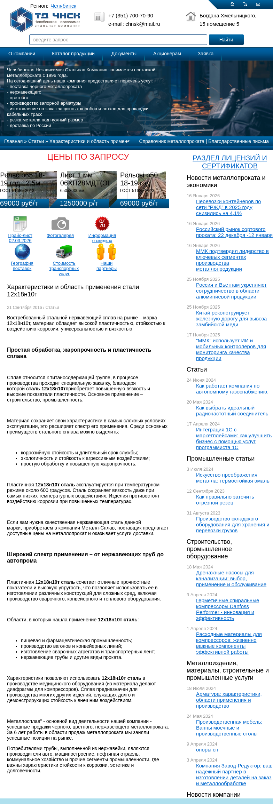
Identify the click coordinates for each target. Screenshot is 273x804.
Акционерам (167, 53)
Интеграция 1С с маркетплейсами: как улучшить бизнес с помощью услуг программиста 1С (234, 438)
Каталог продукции (73, 53)
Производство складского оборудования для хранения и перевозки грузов (233, 524)
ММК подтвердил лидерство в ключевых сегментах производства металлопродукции (232, 260)
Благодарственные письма (238, 141)
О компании (21, 53)
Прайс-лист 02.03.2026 (20, 238)
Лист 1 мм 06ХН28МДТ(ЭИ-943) (94, 179)
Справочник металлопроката (171, 141)
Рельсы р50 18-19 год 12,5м (139, 183)
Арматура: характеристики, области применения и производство (229, 700)
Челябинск (63, 6)
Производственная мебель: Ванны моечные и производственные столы (229, 728)
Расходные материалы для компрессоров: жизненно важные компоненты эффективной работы (229, 643)
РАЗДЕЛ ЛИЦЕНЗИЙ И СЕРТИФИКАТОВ (230, 162)
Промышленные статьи (221, 458)
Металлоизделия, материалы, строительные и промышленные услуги (228, 670)
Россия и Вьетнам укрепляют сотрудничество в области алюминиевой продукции (231, 291)
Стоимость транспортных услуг (64, 268)
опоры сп (207, 750)
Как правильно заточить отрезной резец (225, 500)
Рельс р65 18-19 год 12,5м (22, 179)
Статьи (197, 369)
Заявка (205, 53)
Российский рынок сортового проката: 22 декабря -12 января (234, 232)
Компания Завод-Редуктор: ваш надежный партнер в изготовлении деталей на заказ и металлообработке (234, 774)
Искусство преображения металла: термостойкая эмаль (233, 478)
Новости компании (214, 794)
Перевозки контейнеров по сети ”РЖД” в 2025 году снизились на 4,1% (228, 207)
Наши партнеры (106, 266)
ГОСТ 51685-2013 (17, 190)
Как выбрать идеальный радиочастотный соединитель (232, 410)
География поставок (22, 266)
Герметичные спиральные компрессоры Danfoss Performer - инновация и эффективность (227, 609)
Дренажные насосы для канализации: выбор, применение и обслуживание (231, 578)
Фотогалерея (60, 235)
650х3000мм (72, 190)
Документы (123, 53)
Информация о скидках (102, 238)
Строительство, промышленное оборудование (209, 549)
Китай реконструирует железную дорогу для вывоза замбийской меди (231, 318)
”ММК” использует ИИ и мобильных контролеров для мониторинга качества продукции (231, 349)
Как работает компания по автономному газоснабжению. (232, 389)
